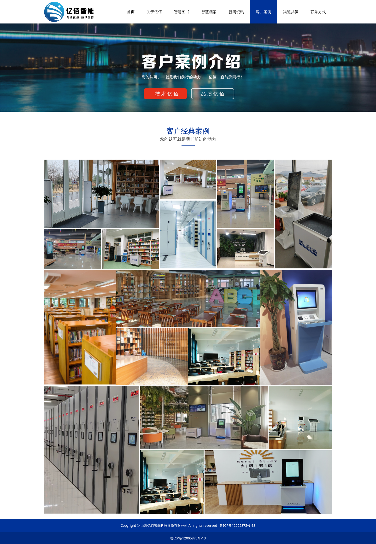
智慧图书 (181, 11)
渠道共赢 (291, 11)
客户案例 (263, 11)
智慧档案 (209, 11)
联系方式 (318, 11)
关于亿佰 (154, 11)
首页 (131, 11)
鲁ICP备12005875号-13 (188, 538)
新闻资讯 (236, 11)
